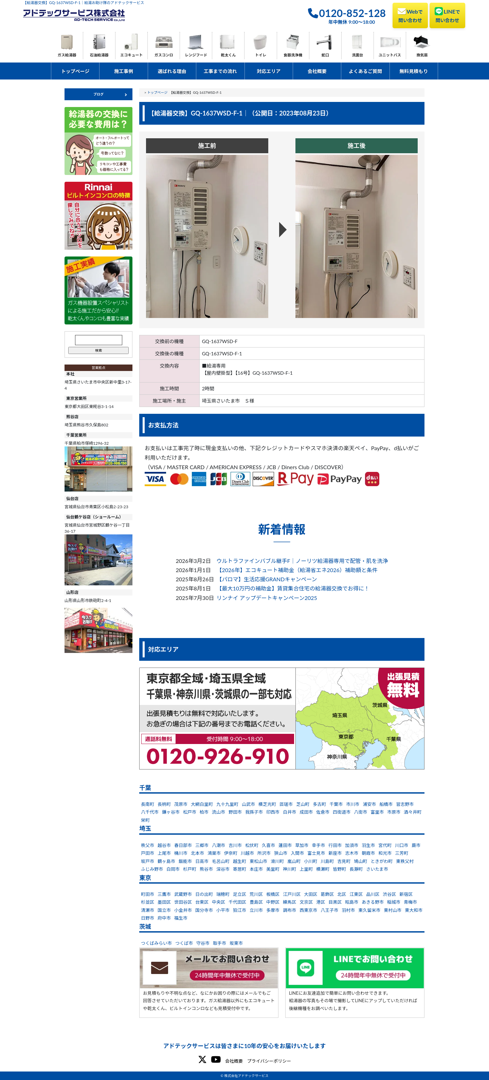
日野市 (147, 918)
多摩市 (272, 910)
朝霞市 (368, 853)
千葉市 (336, 804)
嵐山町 (294, 861)
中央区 (218, 902)
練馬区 (289, 902)
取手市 (219, 943)
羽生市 (368, 845)
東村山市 (392, 910)
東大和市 (413, 910)
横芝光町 (267, 804)
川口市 (401, 845)
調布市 (289, 910)
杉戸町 (189, 869)
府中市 (164, 918)
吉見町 (343, 861)
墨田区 (164, 902)
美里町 (272, 869)
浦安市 (369, 804)
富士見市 (316, 853)
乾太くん (228, 55)
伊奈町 (230, 853)
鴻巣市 (214, 853)
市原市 (393, 812)
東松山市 (258, 861)
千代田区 (237, 902)
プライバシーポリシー (269, 1061)
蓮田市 (285, 845)
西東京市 (308, 910)
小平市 (223, 910)
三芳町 (401, 853)
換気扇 (422, 55)
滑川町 (277, 861)
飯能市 (185, 861)
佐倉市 (322, 812)
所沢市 (264, 853)
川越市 (247, 853)
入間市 (297, 853)
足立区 (239, 894)
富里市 (377, 812)
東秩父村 (405, 861)
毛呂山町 (221, 861)
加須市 (351, 845)
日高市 (202, 861)
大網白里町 (202, 804)
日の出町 (204, 894)
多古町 (319, 804)
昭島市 (351, 902)
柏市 (204, 812)
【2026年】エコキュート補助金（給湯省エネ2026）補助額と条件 (296, 570)
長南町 (147, 804)
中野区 (272, 902)
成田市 (306, 812)
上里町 (306, 869)
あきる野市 (373, 902)
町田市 (147, 894)
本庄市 (256, 869)
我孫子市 (254, 812)
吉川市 (235, 845)
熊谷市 (206, 869)
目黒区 (335, 902)
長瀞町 (356, 869)
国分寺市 (204, 910)
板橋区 (272, 894)
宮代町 (385, 845)
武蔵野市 (183, 894)
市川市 (352, 804)
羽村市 (348, 910)
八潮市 (218, 845)
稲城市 (393, 902)
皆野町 (339, 869)
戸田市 (147, 853)
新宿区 (406, 894)
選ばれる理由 (172, 71)
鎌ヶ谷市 (171, 812)
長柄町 (164, 804)
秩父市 (147, 845)
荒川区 (256, 894)
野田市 (235, 812)
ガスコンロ (164, 55)
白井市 (289, 812)
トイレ (260, 55)
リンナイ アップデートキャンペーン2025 (266, 598)
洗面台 (357, 55)
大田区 (310, 894)
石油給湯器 (99, 55)
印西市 (272, 812)
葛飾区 (327, 894)
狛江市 (239, 910)
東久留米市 (369, 910)
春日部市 (183, 845)
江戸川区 (292, 894)
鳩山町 (360, 861)
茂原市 (180, 804)
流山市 (218, 812)
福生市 (180, 918)
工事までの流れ (220, 71)
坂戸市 (147, 861)
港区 (320, 902)
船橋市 (386, 804)
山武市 (248, 804)
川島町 (327, 861)
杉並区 (147, 902)
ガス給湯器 (67, 55)
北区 (341, 894)
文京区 (306, 902)
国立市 (164, 910)
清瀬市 (147, 910)
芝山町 (302, 804)
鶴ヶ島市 (166, 861)
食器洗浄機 (293, 55)
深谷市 (223, 869)
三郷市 (202, 845)
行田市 (335, 845)
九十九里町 (227, 804)
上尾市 (164, 853)
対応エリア (268, 71)
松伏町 (251, 845)
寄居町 (239, 869)
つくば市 (184, 943)
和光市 (385, 853)
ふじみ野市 (152, 869)
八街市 (360, 812)
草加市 (301, 845)
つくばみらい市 (156, 943)
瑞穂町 (223, 894)
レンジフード (196, 55)
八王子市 (329, 910)
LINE (447, 15)
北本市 (197, 853)
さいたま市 (377, 869)
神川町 (289, 869)
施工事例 (123, 71)
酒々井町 (412, 812)
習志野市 (405, 804)
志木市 (351, 853)
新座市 (335, 853)
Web (410, 15)
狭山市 (280, 853)
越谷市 (164, 845)
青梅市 (410, 902)
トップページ (75, 71)
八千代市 (150, 812)
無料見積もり (413, 71)
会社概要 (317, 71)
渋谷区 (389, 894)
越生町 (239, 861)
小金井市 (183, 910)
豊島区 (256, 902)
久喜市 (268, 845)
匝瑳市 (286, 804)
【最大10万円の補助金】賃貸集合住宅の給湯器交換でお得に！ (292, 588)
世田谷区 (183, 902)
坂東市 (236, 943)
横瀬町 (322, 869)
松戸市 (189, 812)
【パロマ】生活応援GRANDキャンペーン (266, 579)
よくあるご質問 (365, 71)
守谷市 (203, 943)
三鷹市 (164, 894)
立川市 (256, 910)
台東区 (202, 902)
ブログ (98, 94)
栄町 (145, 820)
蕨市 (416, 845)
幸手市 (318, 845)
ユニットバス (390, 55)
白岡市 (173, 869)
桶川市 (180, 853)
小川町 (310, 861)
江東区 (356, 894)
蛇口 (325, 55)
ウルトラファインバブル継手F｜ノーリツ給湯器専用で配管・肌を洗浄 (302, 560)
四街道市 (341, 812)
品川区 (372, 894)
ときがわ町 (381, 861)
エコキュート (131, 55)
